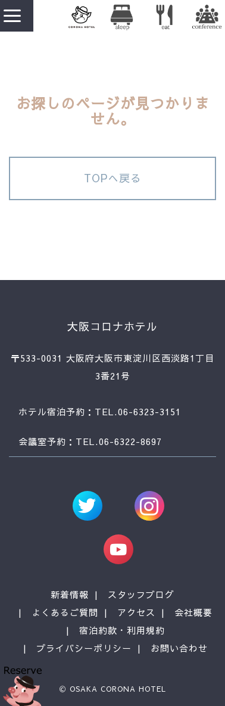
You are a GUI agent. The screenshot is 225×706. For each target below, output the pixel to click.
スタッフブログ (141, 594)
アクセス (136, 612)
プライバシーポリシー (84, 648)
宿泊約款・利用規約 (122, 630)
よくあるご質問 (65, 612)
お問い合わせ (179, 648)
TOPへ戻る (113, 177)
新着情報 (70, 594)
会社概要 (193, 612)
